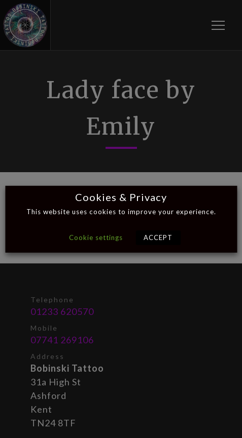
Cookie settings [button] (96, 237)
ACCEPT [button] (158, 237)
